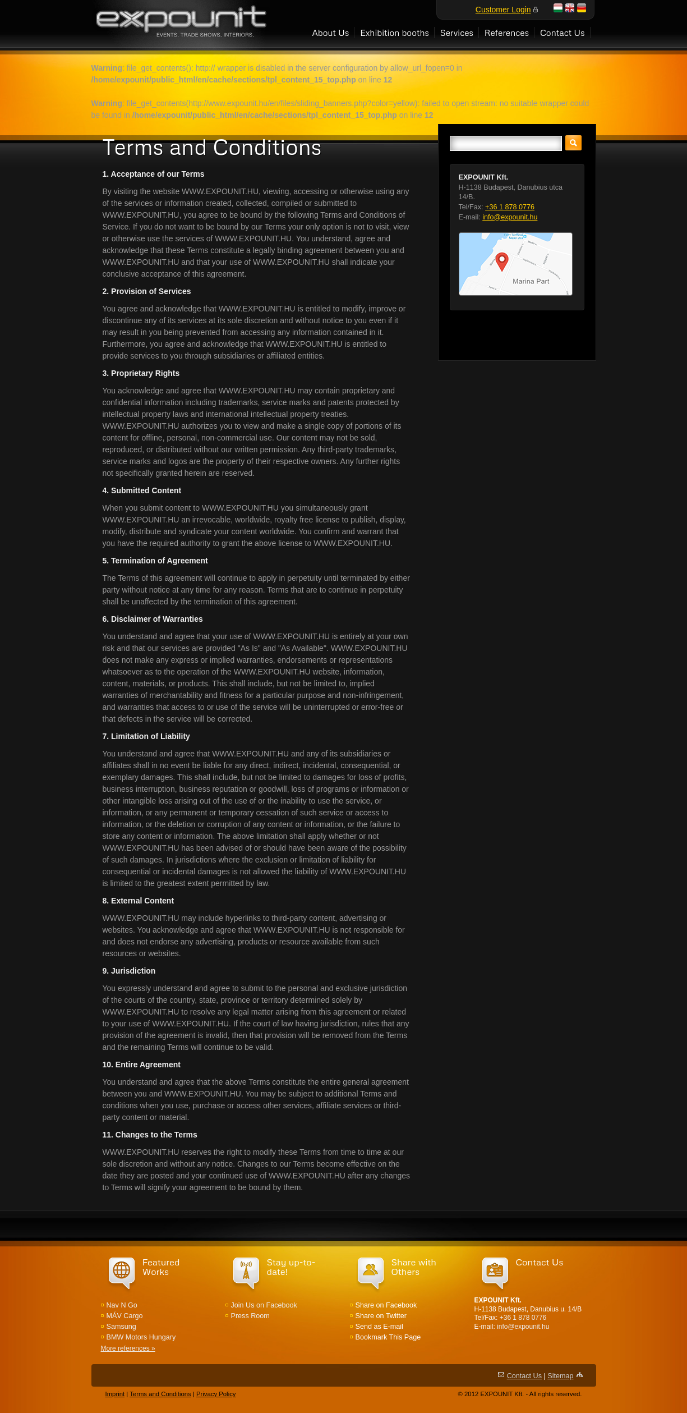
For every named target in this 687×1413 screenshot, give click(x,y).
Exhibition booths (394, 32)
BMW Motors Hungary (141, 1337)
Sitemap (560, 1376)
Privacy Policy (216, 1394)
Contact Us (562, 32)
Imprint (115, 1394)
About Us (330, 32)
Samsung (121, 1327)
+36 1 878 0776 (509, 207)
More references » (128, 1348)
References (507, 32)
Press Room (250, 1316)
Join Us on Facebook (264, 1305)
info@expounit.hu (509, 217)
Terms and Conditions (160, 1394)
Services (456, 32)
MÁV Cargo (125, 1316)
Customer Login (503, 9)
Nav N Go (122, 1305)
